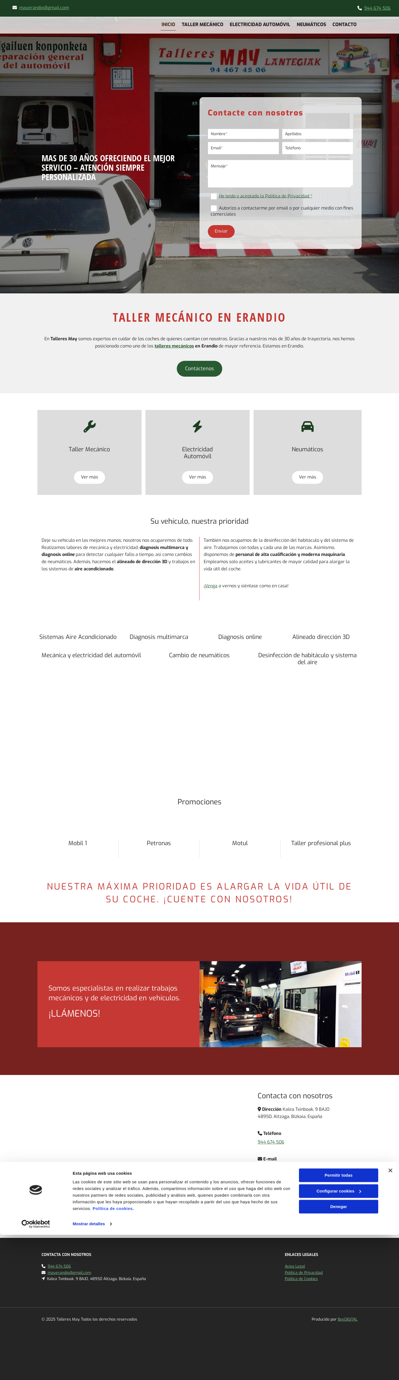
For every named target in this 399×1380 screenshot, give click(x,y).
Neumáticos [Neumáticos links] (311, 23)
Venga (211, 586)
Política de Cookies (301, 1278)
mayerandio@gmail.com (44, 8)
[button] (199, 369)
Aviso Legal (295, 1266)
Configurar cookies (338, 1336)
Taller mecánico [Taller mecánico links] (202, 23)
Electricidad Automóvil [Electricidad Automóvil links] (260, 23)
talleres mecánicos (174, 346)
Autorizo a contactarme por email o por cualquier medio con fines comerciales (282, 211)
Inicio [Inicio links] (167, 23)
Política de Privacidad (304, 1272)
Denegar (338, 1351)
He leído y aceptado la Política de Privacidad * (265, 196)
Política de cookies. (113, 1353)
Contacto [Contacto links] (345, 23)
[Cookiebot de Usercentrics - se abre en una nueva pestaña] (36, 1369)
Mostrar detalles (89, 1369)
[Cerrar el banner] (390, 1316)
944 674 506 (377, 8)
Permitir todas (339, 1320)
